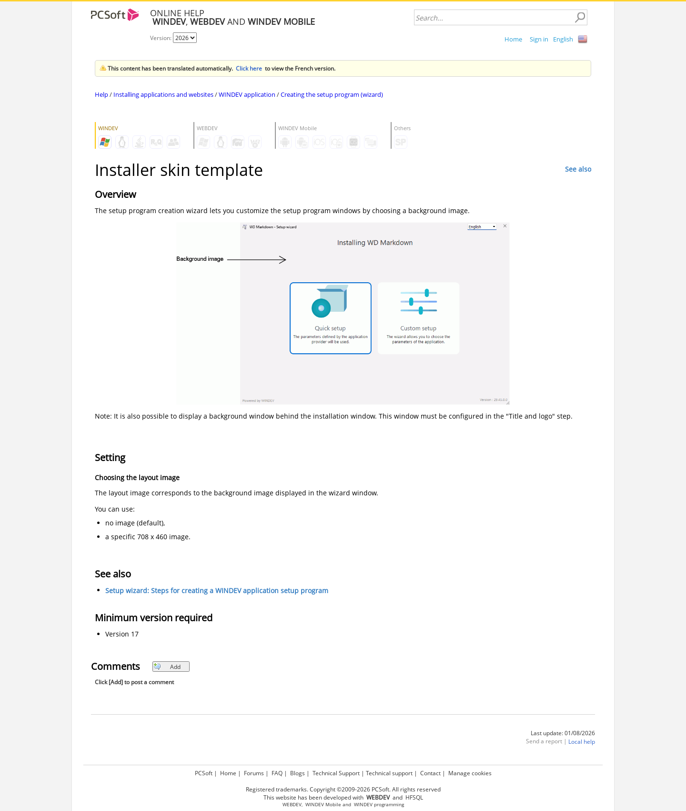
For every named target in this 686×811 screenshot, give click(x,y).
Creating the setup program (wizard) (332, 94)
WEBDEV (292, 804)
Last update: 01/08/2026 (563, 733)
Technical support (389, 773)
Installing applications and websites (163, 94)
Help (101, 94)
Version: (161, 38)
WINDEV (363, 804)
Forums (254, 773)
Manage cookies (470, 773)
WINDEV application (247, 94)
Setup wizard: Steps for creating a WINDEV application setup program (216, 590)
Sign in (539, 39)
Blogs (297, 773)
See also (578, 169)
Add (167, 667)
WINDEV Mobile (323, 804)
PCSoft (203, 773)
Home (513, 39)
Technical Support (336, 773)
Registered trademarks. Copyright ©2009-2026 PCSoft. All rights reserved (343, 789)
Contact (430, 773)
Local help (581, 742)
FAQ (277, 773)
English (563, 39)
